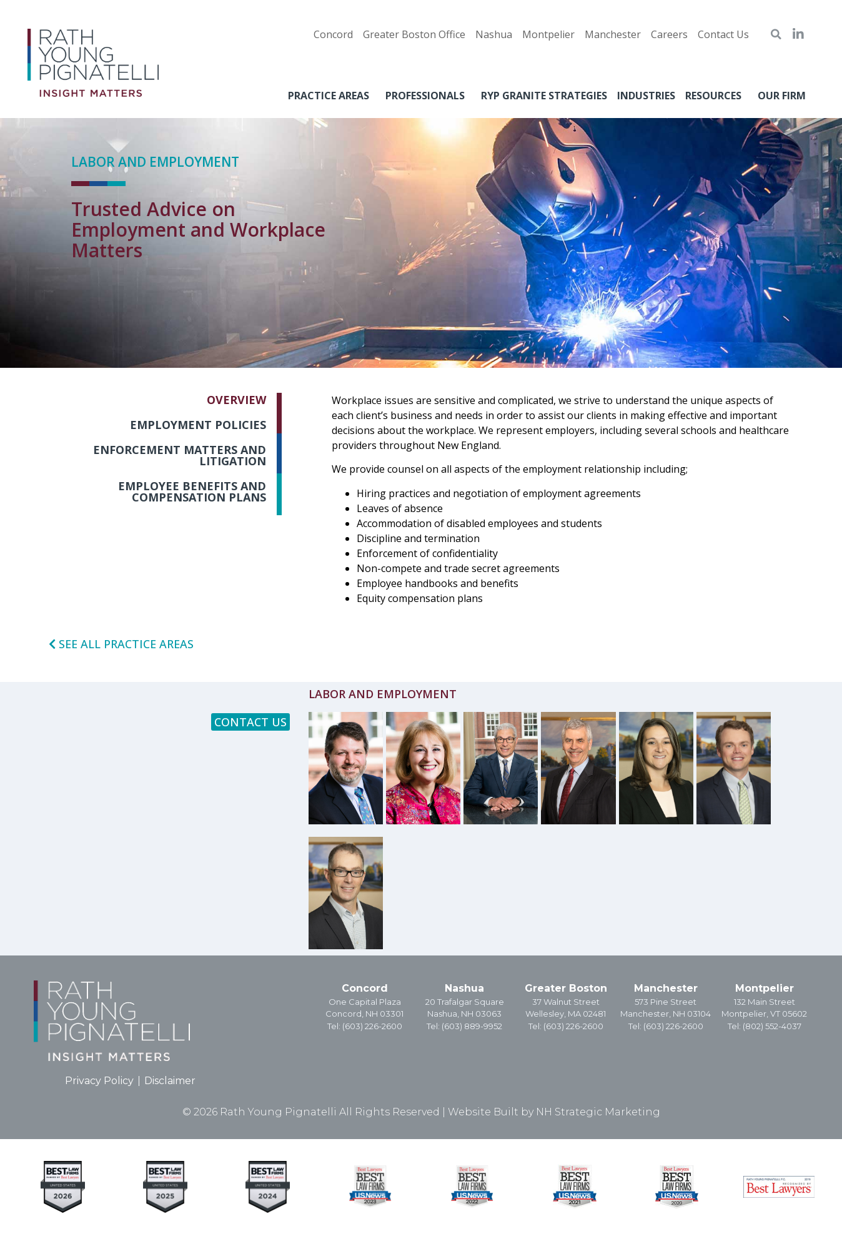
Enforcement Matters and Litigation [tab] (179, 455)
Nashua (464, 988)
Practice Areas (331, 95)
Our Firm (785, 95)
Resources (716, 95)
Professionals (428, 95)
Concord (365, 988)
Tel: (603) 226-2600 (364, 1026)
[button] (776, 34)
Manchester (666, 988)
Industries (646, 95)
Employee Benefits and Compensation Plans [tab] (192, 491)
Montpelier (764, 988)
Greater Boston (566, 988)
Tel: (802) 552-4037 (764, 1026)
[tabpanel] (563, 505)
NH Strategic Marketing (598, 1112)
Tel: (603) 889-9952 (464, 1026)
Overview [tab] (236, 399)
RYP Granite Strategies (544, 95)
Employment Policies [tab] (198, 424)
